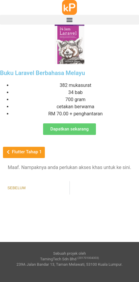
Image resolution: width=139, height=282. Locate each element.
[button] (69, 20)
